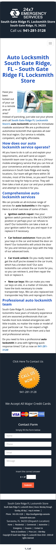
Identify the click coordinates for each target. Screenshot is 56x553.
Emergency (17, 528)
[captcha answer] (31, 477)
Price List (32, 531)
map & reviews (34, 510)
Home (10, 524)
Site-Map (41, 531)
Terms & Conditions (18, 531)
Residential (19, 524)
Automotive (43, 524)
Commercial (31, 524)
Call (28, 548)
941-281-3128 (34, 30)
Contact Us (38, 528)
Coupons (28, 528)
